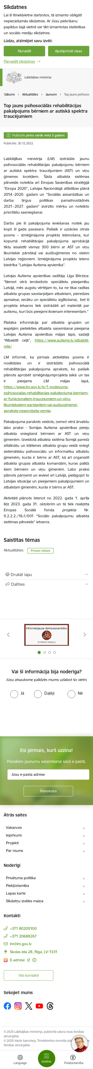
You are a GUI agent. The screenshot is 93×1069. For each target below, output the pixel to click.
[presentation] (41, 716)
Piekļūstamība (17, 885)
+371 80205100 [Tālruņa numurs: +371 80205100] (23, 928)
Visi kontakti (29, 975)
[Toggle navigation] (46, 1058)
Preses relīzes (40, 550)
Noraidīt (24, 51)
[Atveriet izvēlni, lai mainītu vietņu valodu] (20, 1060)
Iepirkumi (14, 835)
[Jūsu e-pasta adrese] (48, 774)
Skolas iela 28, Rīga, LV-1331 (34, 951)
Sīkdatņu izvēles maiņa (24, 901)
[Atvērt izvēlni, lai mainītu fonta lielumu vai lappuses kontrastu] (73, 1060)
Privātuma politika (21, 877)
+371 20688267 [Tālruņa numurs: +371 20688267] (23, 936)
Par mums (14, 850)
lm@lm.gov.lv (20, 943)
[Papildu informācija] (34, 960)
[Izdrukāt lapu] (46, 574)
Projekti (12, 843)
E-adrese (18, 960)
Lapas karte (16, 893)
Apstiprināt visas (68, 51)
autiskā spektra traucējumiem (36, 170)
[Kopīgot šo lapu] (46, 584)
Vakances (14, 827)
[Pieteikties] (48, 791)
